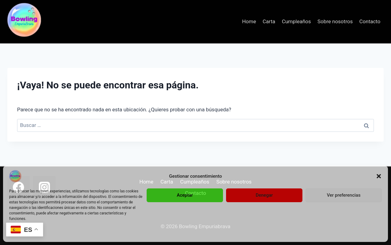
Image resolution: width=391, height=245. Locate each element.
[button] (379, 176)
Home (249, 21)
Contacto (369, 21)
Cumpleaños (296, 21)
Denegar (264, 195)
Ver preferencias (343, 195)
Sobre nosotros (335, 21)
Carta (269, 21)
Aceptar (185, 195)
